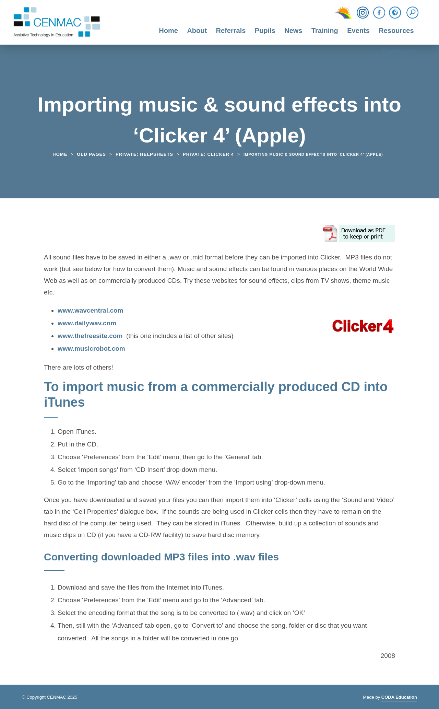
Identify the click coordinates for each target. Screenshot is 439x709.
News (293, 30)
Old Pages (91, 154)
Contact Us (399, 51)
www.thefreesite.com (90, 336)
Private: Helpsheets (144, 154)
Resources (396, 30)
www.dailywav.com (87, 323)
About (197, 30)
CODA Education (399, 698)
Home (168, 30)
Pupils (265, 30)
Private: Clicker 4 (208, 154)
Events (358, 30)
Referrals (231, 30)
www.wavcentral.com (90, 311)
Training (324, 30)
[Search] (414, 13)
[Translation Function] (395, 13)
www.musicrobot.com (91, 349)
